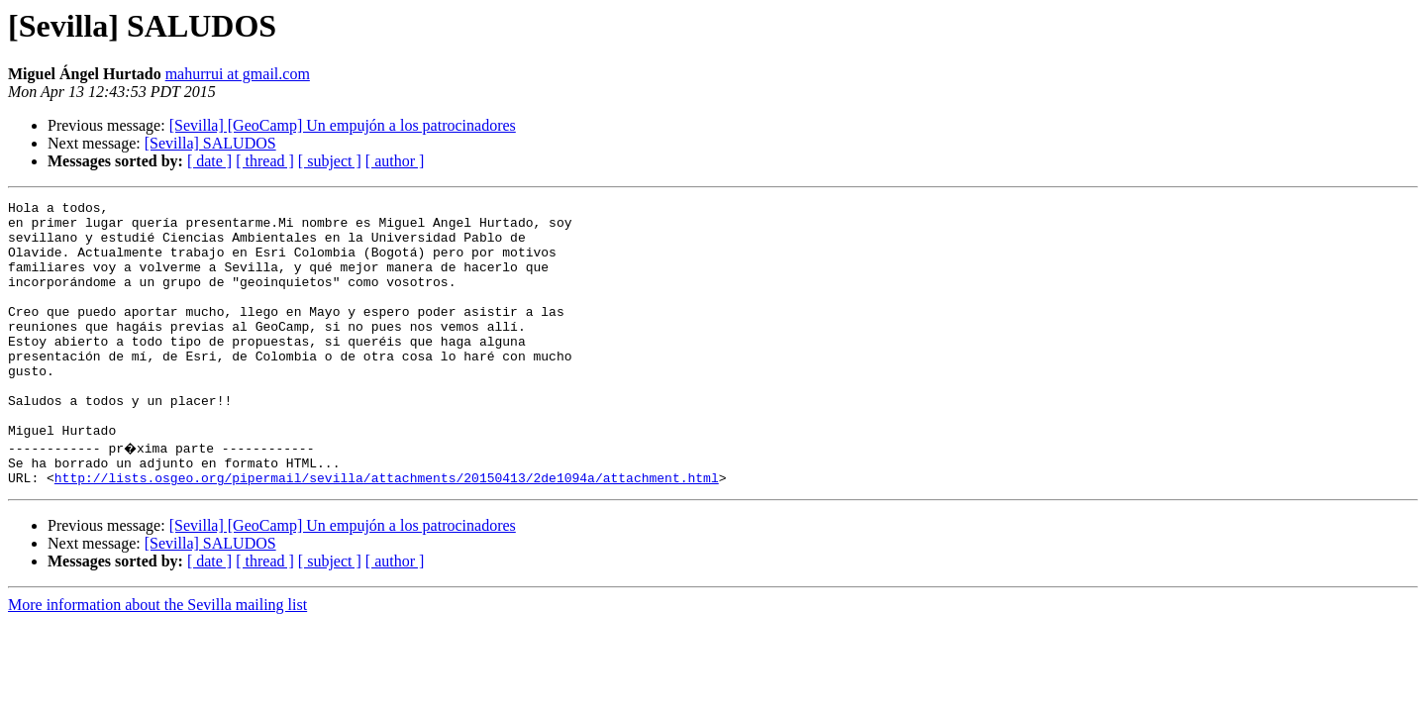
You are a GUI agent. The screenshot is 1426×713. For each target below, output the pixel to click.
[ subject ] (329, 161)
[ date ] (209, 161)
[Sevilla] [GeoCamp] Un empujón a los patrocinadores (342, 125)
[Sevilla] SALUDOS (210, 143)
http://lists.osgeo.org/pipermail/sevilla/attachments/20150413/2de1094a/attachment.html (386, 531)
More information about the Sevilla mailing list (157, 658)
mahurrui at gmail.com (237, 73)
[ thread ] (265, 161)
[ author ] (395, 161)
